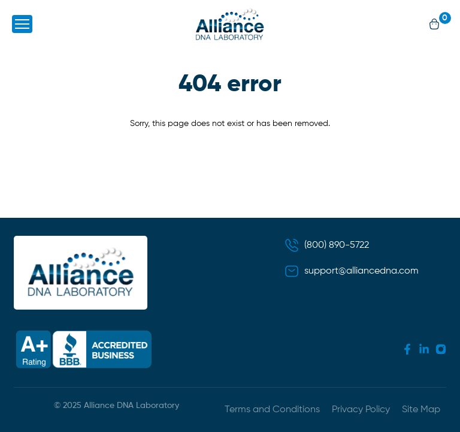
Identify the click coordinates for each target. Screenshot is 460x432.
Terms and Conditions (272, 410)
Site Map (421, 410)
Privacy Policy (361, 410)
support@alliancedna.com (361, 271)
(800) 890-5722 (336, 245)
